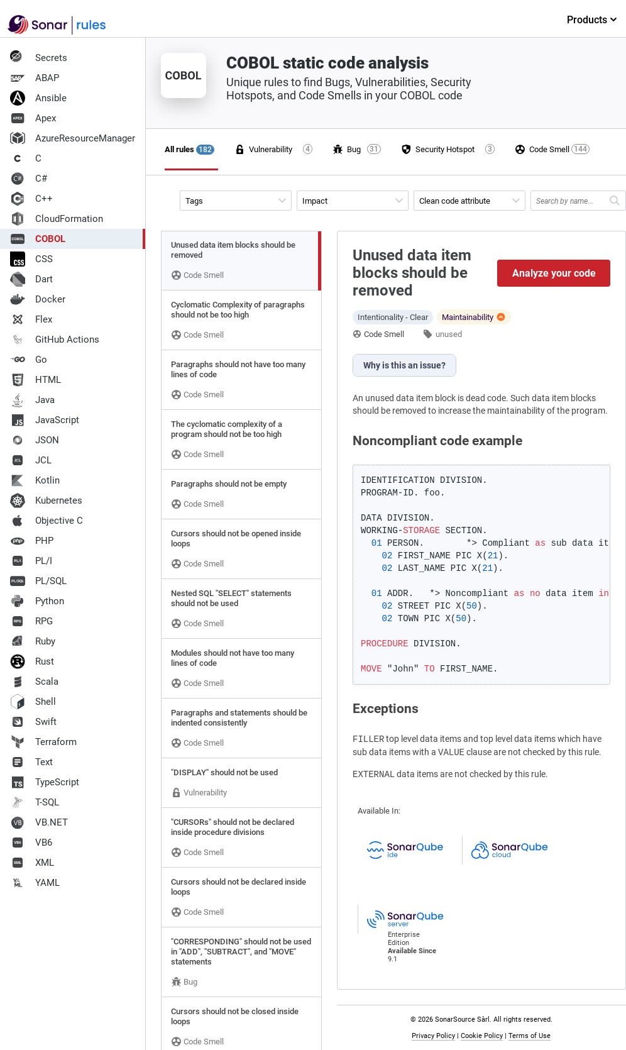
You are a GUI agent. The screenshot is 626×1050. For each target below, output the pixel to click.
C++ (31, 198)
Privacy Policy (433, 1036)
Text (31, 762)
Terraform (43, 741)
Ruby (32, 641)
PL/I (31, 560)
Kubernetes (46, 500)
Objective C (46, 520)
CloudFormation (56, 218)
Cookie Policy (482, 1036)
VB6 (31, 842)
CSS (31, 259)
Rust (32, 661)
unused (449, 334)
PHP (31, 540)
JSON (34, 440)
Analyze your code (554, 273)
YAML (35, 882)
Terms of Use (529, 1036)
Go (28, 359)
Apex (33, 118)
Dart (31, 279)
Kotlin (35, 480)
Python (37, 601)
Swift (33, 721)
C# (28, 178)
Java (32, 399)
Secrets (38, 57)
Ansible (38, 98)
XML (32, 862)
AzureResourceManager (72, 138)
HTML (35, 379)
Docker (37, 299)
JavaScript (44, 420)
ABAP (34, 78)
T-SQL (34, 802)
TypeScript (44, 782)
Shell (33, 701)
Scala (34, 681)
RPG (31, 621)
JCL (31, 460)
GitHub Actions (54, 339)
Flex (31, 319)
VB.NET (39, 822)
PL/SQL (38, 581)
